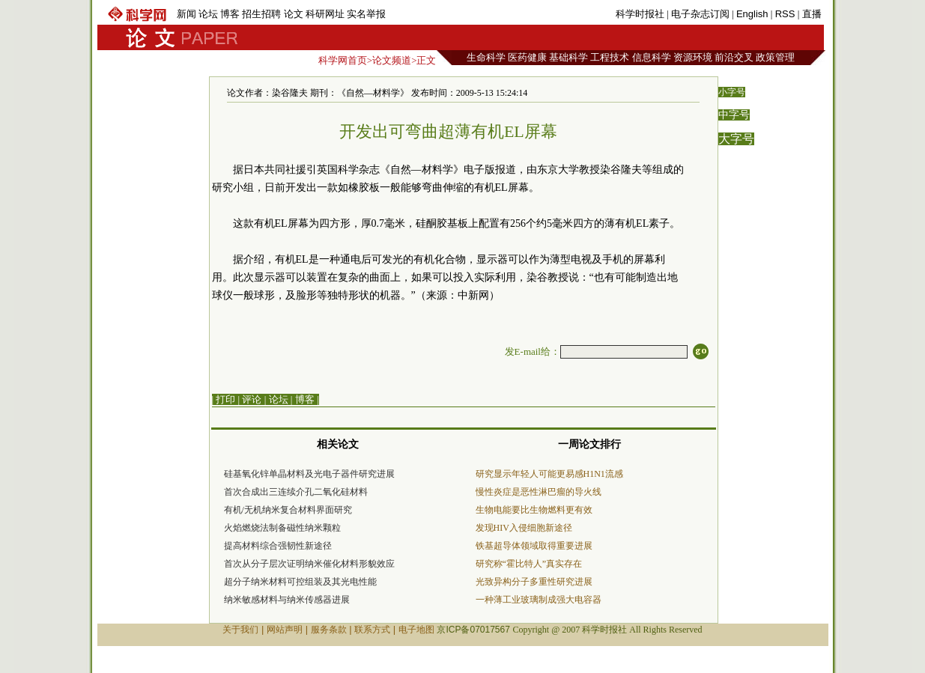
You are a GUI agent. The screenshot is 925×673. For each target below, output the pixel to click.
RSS (785, 13)
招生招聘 (261, 13)
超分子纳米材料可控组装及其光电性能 (300, 581)
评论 (251, 399)
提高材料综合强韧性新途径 (278, 545)
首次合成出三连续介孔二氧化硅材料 (296, 492)
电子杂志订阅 (700, 13)
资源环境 (692, 57)
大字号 (736, 139)
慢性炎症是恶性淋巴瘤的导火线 (538, 492)
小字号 (731, 92)
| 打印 (224, 399)
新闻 (186, 13)
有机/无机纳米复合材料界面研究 (288, 510)
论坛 (208, 13)
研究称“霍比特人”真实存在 (529, 563)
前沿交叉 (734, 57)
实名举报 (366, 13)
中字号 (734, 115)
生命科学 (486, 57)
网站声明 (285, 629)
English (752, 13)
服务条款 (329, 629)
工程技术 (609, 57)
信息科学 (651, 57)
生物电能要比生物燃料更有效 (534, 510)
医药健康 (527, 57)
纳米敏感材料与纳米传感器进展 (287, 599)
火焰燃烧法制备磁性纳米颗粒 (282, 528)
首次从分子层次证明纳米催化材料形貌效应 (309, 563)
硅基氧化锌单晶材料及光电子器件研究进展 (309, 474)
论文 (293, 13)
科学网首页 (342, 60)
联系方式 (372, 629)
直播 (812, 13)
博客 (230, 13)
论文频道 (391, 60)
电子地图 (416, 629)
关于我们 (240, 629)
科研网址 (325, 13)
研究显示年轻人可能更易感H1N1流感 (549, 474)
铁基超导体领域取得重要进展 (534, 545)
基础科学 (568, 57)
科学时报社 (640, 13)
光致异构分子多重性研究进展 (534, 581)
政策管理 (775, 57)
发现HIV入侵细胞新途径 (524, 528)
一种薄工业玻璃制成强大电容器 (538, 599)
